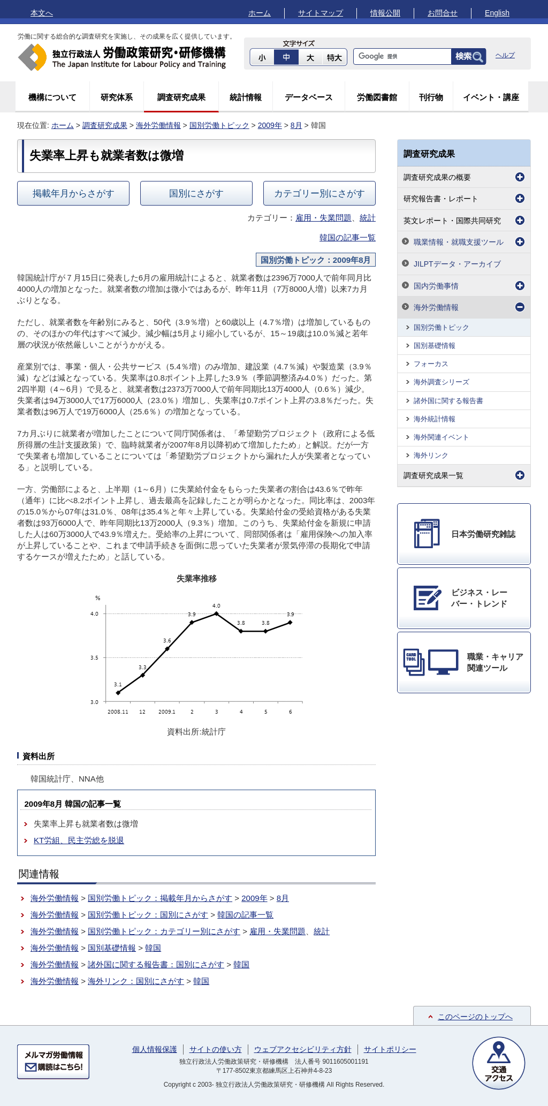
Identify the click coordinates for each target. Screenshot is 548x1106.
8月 (296, 125)
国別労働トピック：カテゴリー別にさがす (164, 931)
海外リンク (431, 455)
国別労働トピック (219, 125)
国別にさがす (196, 193)
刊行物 (431, 97)
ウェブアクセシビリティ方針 (303, 1049)
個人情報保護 (154, 1049)
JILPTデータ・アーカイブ (457, 264)
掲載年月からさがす (74, 193)
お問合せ (443, 13)
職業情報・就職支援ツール (459, 242)
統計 (368, 217)
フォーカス (431, 364)
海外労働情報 (158, 125)
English (497, 13)
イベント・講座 (491, 97)
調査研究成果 (181, 97)
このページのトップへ (475, 1016)
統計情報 (246, 97)
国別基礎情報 (112, 947)
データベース (309, 97)
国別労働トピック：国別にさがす (148, 914)
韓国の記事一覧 (347, 237)
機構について (52, 97)
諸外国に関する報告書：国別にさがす (156, 964)
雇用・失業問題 (323, 217)
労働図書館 (377, 97)
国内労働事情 (436, 286)
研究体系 (117, 97)
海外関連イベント (441, 437)
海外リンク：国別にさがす (136, 981)
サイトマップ (320, 13)
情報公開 (385, 13)
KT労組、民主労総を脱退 (79, 840)
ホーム (259, 13)
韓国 (153, 947)
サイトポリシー (390, 1049)
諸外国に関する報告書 (448, 401)
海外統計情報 (434, 419)
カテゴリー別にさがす (319, 193)
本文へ (42, 13)
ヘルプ (505, 55)
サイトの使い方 (215, 1049)
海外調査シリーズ (441, 382)
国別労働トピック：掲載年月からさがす (160, 898)
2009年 (270, 125)
